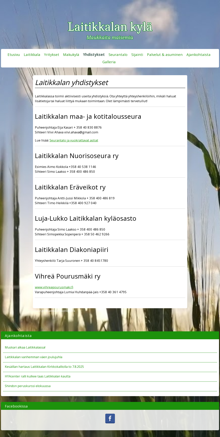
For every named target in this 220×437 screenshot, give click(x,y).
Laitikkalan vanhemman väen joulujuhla (33, 357)
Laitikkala (32, 54)
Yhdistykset (94, 54)
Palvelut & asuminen (165, 54)
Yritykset (51, 54)
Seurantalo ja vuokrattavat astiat (74, 140)
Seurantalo (118, 54)
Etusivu (14, 54)
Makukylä (71, 54)
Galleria (109, 61)
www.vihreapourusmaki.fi (54, 287)
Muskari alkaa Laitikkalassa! (25, 347)
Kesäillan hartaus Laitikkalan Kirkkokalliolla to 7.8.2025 (44, 367)
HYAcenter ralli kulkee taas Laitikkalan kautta (37, 376)
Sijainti (137, 54)
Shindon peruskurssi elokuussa (28, 386)
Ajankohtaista (198, 54)
